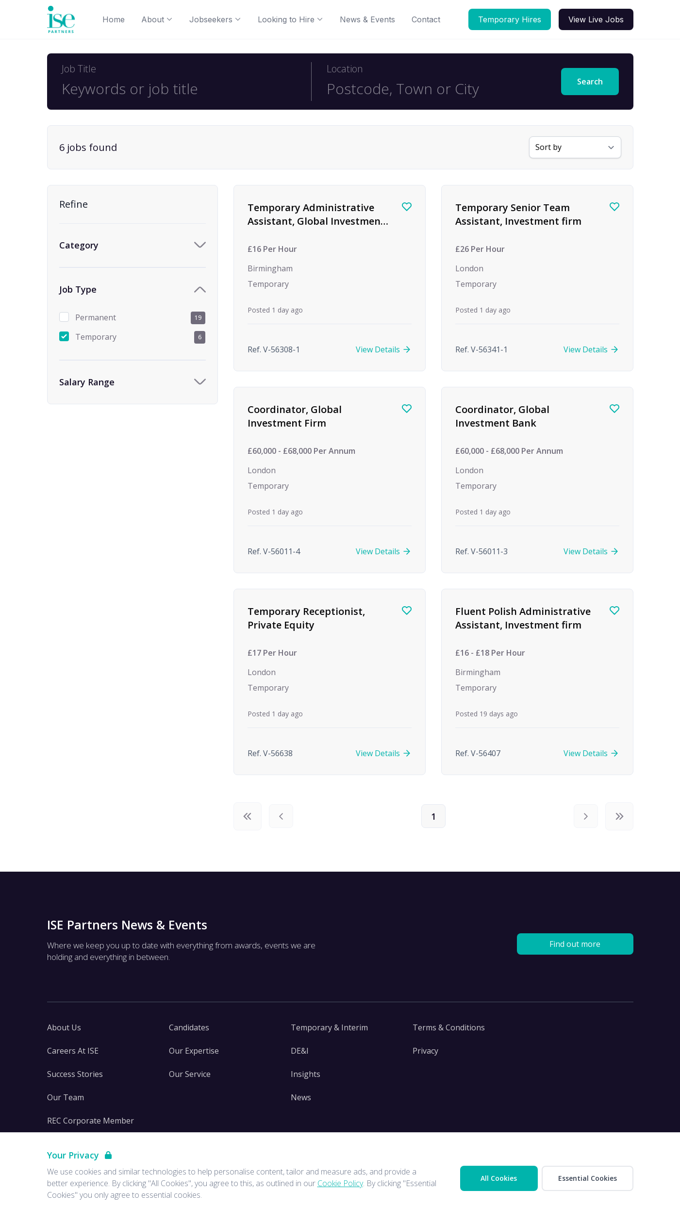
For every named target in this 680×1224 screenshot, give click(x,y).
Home (113, 19)
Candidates (189, 1031)
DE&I (300, 1055)
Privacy (425, 1055)
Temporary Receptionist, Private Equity (306, 618)
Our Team (65, 1101)
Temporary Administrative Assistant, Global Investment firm (316, 221)
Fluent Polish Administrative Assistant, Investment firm (523, 618)
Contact (426, 19)
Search (590, 81)
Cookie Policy (340, 1183)
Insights (305, 1078)
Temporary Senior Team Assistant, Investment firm (518, 214)
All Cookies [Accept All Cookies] (499, 1178)
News (301, 1101)
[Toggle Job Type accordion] (132, 289)
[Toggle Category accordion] (132, 245)
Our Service (190, 1078)
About (157, 19)
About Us (64, 1031)
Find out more (574, 948)
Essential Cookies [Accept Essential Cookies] (587, 1178)
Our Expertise (194, 1055)
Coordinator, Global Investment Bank (502, 416)
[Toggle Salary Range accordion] (132, 382)
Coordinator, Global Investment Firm (295, 416)
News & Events (367, 19)
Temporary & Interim (329, 1031)
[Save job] (406, 206)
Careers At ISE (73, 1055)
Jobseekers (215, 19)
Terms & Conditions (449, 1031)
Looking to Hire (290, 19)
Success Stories (75, 1078)
